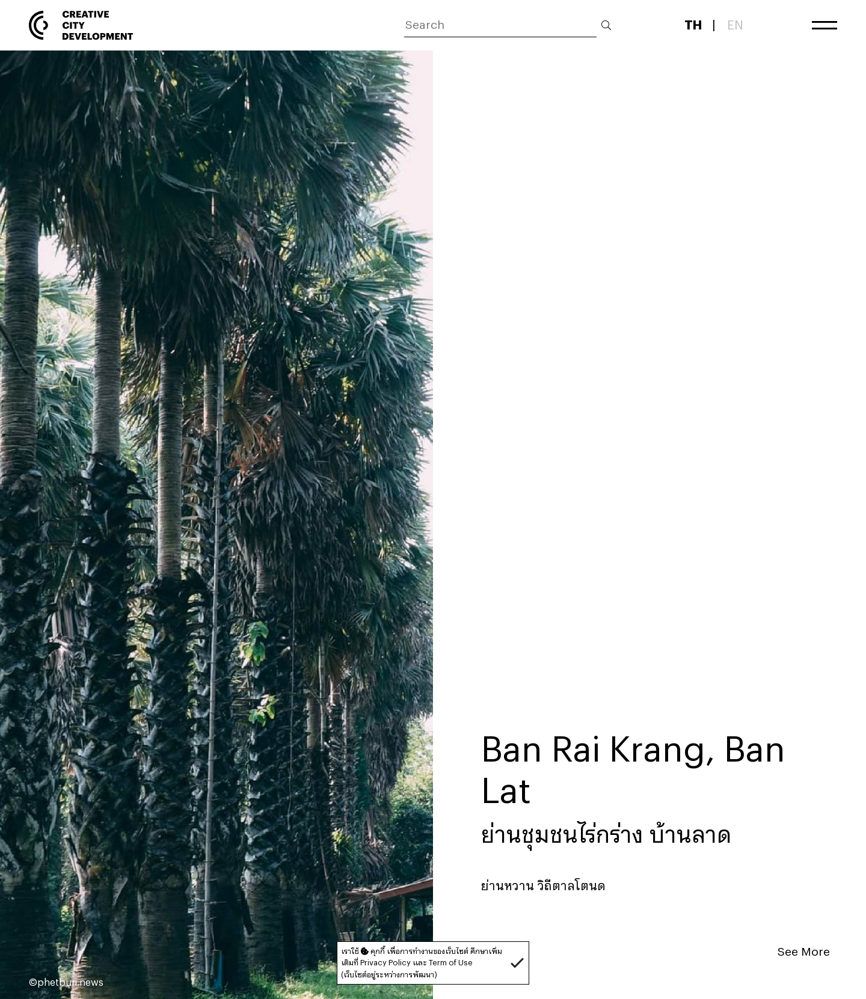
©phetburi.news (66, 981)
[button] (517, 963)
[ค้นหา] (500, 25)
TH (693, 24)
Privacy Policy (385, 962)
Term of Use (451, 962)
